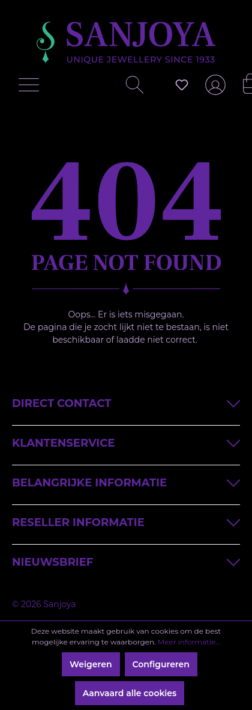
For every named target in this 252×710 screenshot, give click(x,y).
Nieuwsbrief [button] (126, 561)
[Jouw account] (213, 89)
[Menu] (32, 87)
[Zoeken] (130, 87)
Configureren (161, 664)
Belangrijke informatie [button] (126, 481)
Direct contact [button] (126, 402)
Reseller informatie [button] (126, 521)
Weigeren (91, 664)
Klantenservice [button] (126, 442)
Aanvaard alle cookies (130, 693)
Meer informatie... (189, 641)
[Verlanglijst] (182, 84)
